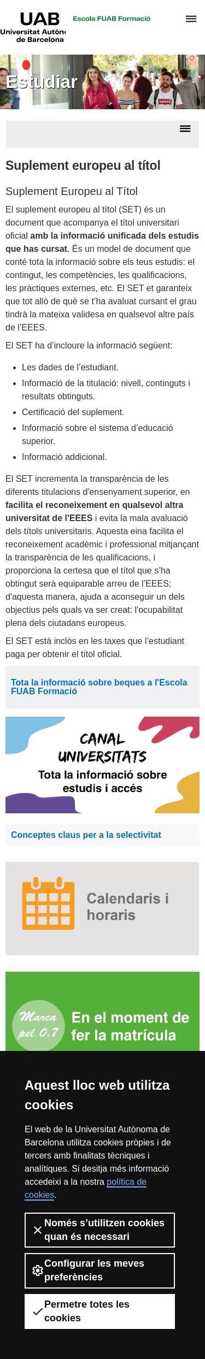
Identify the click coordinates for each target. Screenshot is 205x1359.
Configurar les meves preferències (87, 1270)
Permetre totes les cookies (80, 1311)
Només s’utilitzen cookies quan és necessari (98, 1230)
